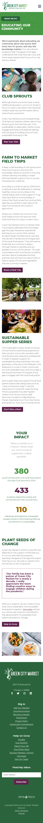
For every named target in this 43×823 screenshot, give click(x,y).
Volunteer (21, 756)
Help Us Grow (10, 624)
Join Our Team (21, 759)
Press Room (21, 718)
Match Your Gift (21, 746)
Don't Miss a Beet (13, 409)
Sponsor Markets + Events (21, 753)
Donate (21, 740)
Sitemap (21, 813)
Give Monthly (21, 743)
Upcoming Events (21, 711)
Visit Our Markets (21, 708)
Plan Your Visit (11, 142)
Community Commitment (21, 724)
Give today (27, 609)
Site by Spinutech (21, 811)
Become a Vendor (21, 715)
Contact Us (22, 728)
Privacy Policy (21, 721)
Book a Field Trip (13, 270)
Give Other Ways (21, 749)
